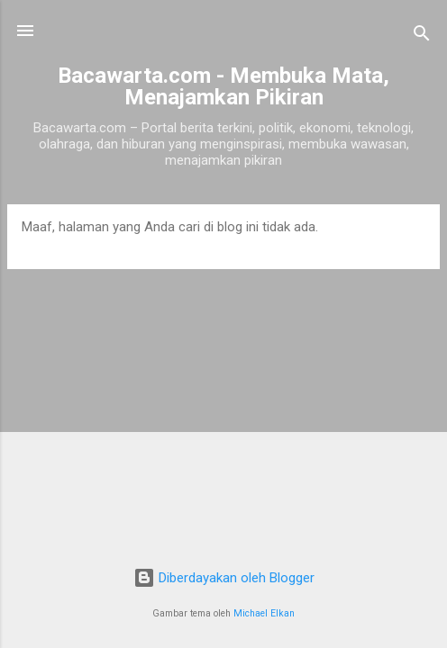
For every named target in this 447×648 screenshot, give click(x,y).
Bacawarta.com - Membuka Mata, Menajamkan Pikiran (223, 86)
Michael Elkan (264, 613)
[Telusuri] (422, 36)
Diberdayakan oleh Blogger (224, 578)
